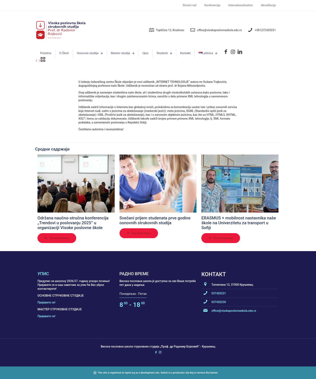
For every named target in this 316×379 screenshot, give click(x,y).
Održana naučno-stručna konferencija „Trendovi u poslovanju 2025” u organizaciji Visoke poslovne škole (72, 223)
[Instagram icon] (160, 352)
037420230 (218, 302)
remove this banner (207, 372)
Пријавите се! (46, 302)
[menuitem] (208, 53)
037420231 (218, 293)
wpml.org (130, 372)
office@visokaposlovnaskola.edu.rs (233, 310)
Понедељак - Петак (133, 294)
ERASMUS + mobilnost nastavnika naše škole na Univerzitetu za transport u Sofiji (238, 223)
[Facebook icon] (155, 352)
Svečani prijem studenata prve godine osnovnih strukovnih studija (155, 220)
